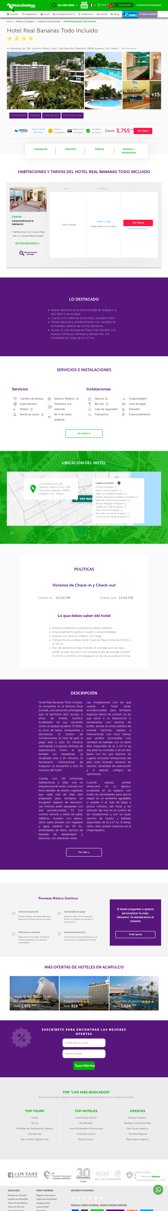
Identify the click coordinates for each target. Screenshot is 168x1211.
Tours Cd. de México (18, 1199)
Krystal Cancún (86, 1136)
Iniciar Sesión (124, 5)
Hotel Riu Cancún (86, 1130)
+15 (155, 95)
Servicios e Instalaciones (128, 151)
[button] (65, 14)
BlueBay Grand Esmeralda (137, 1119)
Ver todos (84, 430)
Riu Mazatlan (86, 1119)
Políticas (99, 149)
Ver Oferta (142, 130)
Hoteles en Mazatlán (18, 1196)
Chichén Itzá (34, 1130)
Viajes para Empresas (46, 1196)
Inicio (9, 21)
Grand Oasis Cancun (86, 1114)
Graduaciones (43, 1199)
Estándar (17, 216)
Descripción (41, 149)
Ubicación (70, 149)
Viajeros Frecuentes (45, 1192)
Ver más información (27, 243)
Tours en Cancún (16, 1203)
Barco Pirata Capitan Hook (35, 1136)
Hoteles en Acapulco (25, 21)
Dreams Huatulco (137, 1114)
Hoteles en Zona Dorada (49, 21)
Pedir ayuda (135, 931)
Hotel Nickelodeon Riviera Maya (86, 1125)
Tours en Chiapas (16, 1207)
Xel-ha (34, 1119)
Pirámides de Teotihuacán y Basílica (34, 1125)
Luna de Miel (42, 1203)
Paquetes (40, 1207)
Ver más (84, 848)
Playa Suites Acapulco (137, 1136)
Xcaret (34, 1114)
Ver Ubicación (129, 48)
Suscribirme (85, 1062)
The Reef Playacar (137, 1130)
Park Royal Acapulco (137, 1125)
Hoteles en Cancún (17, 1192)
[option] (34, 991)
